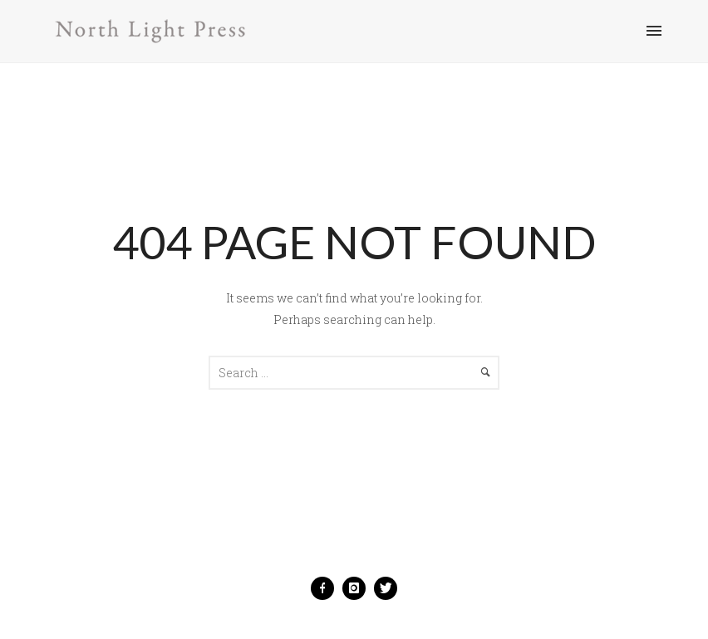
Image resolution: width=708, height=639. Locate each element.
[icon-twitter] (385, 588)
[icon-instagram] (358, 588)
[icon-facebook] (326, 588)
